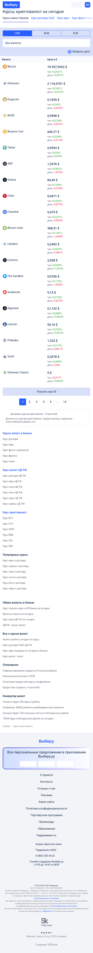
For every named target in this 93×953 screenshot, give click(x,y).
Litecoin (12, 324)
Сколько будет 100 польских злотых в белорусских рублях (36, 713)
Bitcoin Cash (15, 227)
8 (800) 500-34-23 (43, 855)
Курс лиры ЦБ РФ (12, 498)
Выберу (6, 726)
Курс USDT (9, 529)
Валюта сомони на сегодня (18, 614)
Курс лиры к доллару (14, 588)
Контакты (46, 781)
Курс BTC (8, 518)
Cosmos (13, 260)
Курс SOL (8, 540)
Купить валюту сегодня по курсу (21, 639)
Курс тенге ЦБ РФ (12, 492)
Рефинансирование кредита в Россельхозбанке (30, 670)
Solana (12, 179)
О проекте (46, 775)
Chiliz (11, 195)
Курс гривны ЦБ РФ (14, 503)
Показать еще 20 (46, 391)
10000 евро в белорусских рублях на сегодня (28, 718)
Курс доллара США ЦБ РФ (17, 645)
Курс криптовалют (15, 512)
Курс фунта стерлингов (16, 450)
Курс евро (63, 18)
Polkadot (13, 340)
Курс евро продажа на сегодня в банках (25, 650)
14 (64, 401)
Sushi (11, 356)
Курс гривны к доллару (16, 566)
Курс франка (10, 455)
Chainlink (13, 211)
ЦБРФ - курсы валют (14, 625)
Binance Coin (15, 131)
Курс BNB (8, 534)
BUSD (11, 115)
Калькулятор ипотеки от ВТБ (19, 676)
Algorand (13, 308)
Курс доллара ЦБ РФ (14, 475)
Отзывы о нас (46, 788)
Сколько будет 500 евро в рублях (21, 701)
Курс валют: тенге (13, 656)
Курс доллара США (42, 18)
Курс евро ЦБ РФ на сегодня (19, 619)
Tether (11, 147)
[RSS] (63, 877)
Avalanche (14, 292)
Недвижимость (46, 835)
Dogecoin (13, 99)
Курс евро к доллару (14, 560)
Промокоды (46, 821)
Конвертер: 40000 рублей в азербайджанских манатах (33, 707)
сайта (50, 801)
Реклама (46, 795)
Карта (42, 801)
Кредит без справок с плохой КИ (21, 687)
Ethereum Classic (18, 372)
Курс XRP (8, 546)
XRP (10, 163)
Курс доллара (10, 439)
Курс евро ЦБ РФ (12, 481)
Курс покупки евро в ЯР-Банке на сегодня (26, 608)
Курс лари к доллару (14, 571)
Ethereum (13, 83)
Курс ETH (8, 523)
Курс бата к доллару (14, 583)
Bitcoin (12, 66)
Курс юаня (9, 461)
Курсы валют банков (15, 18)
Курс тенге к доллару (14, 577)
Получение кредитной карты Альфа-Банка (26, 681)
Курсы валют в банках (17, 433)
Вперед (70, 402)
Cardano (13, 244)
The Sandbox (15, 276)
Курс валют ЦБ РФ (15, 470)
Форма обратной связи (47, 844)
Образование (46, 828)
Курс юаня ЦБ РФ (12, 486)
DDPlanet (53, 944)
